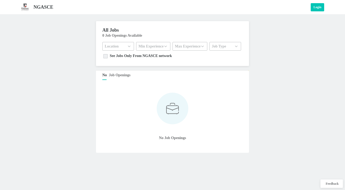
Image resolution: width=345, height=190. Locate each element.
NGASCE (43, 7)
